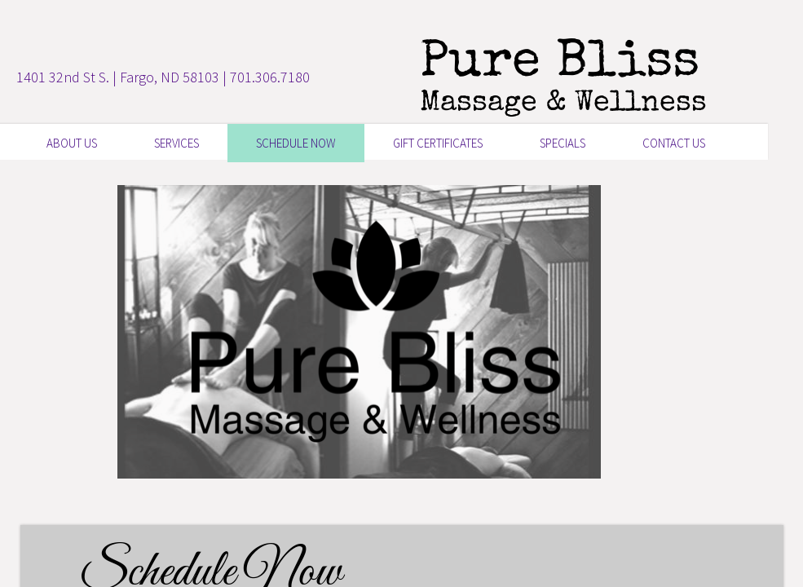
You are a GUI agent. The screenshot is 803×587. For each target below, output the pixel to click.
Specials (562, 143)
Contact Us (673, 143)
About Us (71, 143)
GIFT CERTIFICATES (438, 143)
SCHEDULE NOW (296, 143)
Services (176, 143)
